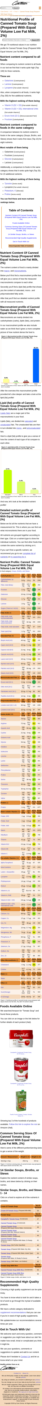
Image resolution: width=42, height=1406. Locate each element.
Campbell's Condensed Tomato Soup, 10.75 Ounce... (21, 1053)
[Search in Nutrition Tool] (17, 40)
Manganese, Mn (6, 932)
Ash (2, 987)
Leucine (3, 756)
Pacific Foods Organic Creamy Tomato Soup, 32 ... (21, 1115)
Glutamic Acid (5, 737)
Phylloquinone (5, 881)
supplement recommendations (13, 1312)
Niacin (3, 830)
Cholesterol (5, 965)
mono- (19, 428)
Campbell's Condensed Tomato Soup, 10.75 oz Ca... (21, 1084)
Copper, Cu (5, 918)
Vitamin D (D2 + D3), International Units (21, 109)
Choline (3, 969)
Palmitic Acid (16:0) (7, 668)
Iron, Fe (3, 923)
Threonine (4, 784)
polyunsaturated (33, 428)
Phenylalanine (5, 770)
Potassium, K (10, 191)
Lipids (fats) (5, 413)
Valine (3, 798)
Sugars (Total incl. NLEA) (9, 608)
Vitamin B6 (4, 849)
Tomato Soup (5, 1245)
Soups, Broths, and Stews (21, 571)
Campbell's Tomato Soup (10, 1219)
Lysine (3, 761)
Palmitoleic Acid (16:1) (8, 691)
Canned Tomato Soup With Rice (12, 1270)
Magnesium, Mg (6, 928)
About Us (25, 1373)
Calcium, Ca (5, 913)
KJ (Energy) (5, 997)
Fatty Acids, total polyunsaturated (6, 622)
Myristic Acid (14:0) (7, 664)
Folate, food (5, 821)
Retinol (3, 886)
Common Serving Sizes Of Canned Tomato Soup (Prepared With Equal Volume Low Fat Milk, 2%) (21, 229)
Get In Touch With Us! (21, 241)
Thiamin (3, 839)
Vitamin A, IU (5, 890)
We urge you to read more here (28, 1392)
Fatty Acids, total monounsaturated (7, 617)
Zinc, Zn (3, 956)
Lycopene (9, 88)
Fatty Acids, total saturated (10, 627)
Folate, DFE (5, 816)
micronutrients (20, 271)
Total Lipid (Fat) (6, 631)
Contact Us (25, 1357)
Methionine (4, 765)
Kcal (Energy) (5, 992)
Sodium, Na (5, 951)
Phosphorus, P (6, 937)
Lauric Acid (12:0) (7, 659)
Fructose (8, 119)
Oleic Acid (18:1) (6, 687)
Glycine (3, 742)
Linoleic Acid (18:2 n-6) (8, 705)
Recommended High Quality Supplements (21, 238)
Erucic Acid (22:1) (12, 116)
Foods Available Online (21, 223)
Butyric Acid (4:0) (6, 640)
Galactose (9, 81)
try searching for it (18, 557)
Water (3, 978)
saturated (29, 421)
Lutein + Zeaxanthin (7, 872)
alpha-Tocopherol (7, 862)
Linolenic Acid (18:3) (8, 710)
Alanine (3, 719)
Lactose (8, 84)
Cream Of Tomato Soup (9, 1211)
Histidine (4, 747)
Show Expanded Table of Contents (21, 246)
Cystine (3, 733)
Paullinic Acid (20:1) (7, 696)
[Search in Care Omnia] (7, 8)
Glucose (8, 159)
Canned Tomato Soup (9, 1223)
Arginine (3, 723)
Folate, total (5, 825)
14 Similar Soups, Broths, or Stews (21, 234)
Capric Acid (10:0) (7, 645)
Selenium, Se (5, 946)
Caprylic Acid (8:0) (7, 654)
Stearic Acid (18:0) (7, 673)
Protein (3, 807)
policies (23, 1377)
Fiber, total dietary (7, 585)
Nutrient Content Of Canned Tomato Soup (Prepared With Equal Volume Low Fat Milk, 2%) (21, 217)
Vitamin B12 (5, 844)
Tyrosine (8, 183)
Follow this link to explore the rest (23, 1124)
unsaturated (5, 425)
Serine (3, 779)
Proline (7, 194)
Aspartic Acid (5, 728)
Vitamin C (4, 854)
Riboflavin (4, 835)
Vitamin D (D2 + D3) (13, 105)
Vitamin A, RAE (6, 895)
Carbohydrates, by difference (7, 580)
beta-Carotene (6, 867)
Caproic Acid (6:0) (7, 650)
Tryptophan (5, 789)
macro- (7, 271)
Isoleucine (4, 751)
